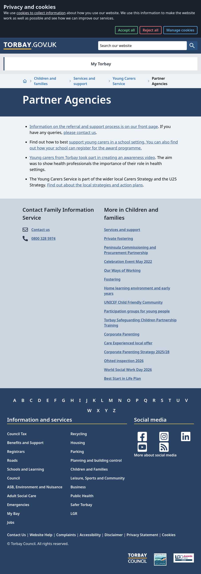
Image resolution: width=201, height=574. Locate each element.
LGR (73, 513)
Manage (180, 30)
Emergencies (18, 504)
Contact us (40, 229)
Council (13, 478)
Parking (77, 451)
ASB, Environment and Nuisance (34, 487)
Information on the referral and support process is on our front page (94, 126)
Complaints (66, 534)
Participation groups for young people (137, 311)
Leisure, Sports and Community (97, 478)
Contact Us (16, 534)
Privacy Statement (142, 534)
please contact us (79, 132)
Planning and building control (96, 460)
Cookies (169, 534)
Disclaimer (114, 534)
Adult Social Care (21, 495)
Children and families (45, 81)
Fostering (112, 279)
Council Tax (17, 433)
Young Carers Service (124, 81)
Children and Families (89, 469)
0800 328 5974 (43, 238)
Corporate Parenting (122, 334)
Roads (12, 460)
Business (78, 487)
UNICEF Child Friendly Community (133, 302)
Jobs (10, 522)
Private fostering (118, 238)
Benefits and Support (25, 442)
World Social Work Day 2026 (128, 369)
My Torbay (101, 63)
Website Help (41, 534)
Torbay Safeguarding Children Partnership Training (140, 323)
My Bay (13, 513)
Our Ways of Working (122, 270)
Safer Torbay (81, 504)
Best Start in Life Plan (122, 378)
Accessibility (90, 534)
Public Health (81, 495)
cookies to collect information (41, 12)
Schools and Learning (25, 469)
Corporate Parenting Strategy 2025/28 (137, 351)
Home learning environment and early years (137, 291)
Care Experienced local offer (128, 343)
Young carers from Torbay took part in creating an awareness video (92, 157)
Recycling (78, 433)
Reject (150, 30)
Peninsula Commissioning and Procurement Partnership (130, 250)
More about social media (155, 455)
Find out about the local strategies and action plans (95, 185)
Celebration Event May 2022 (128, 261)
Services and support (84, 81)
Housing (77, 442)
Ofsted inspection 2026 (124, 360)
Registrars (16, 451)
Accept (126, 30)
